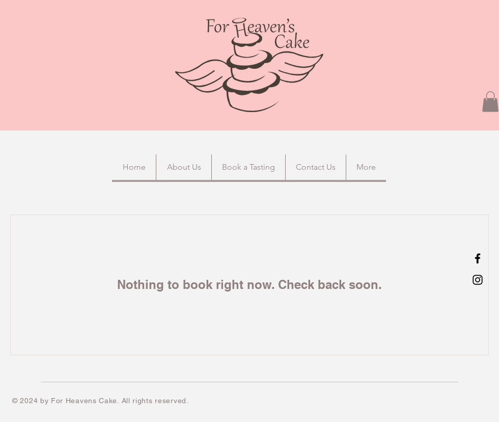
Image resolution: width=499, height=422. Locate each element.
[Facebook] (477, 258)
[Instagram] (477, 279)
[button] (490, 101)
